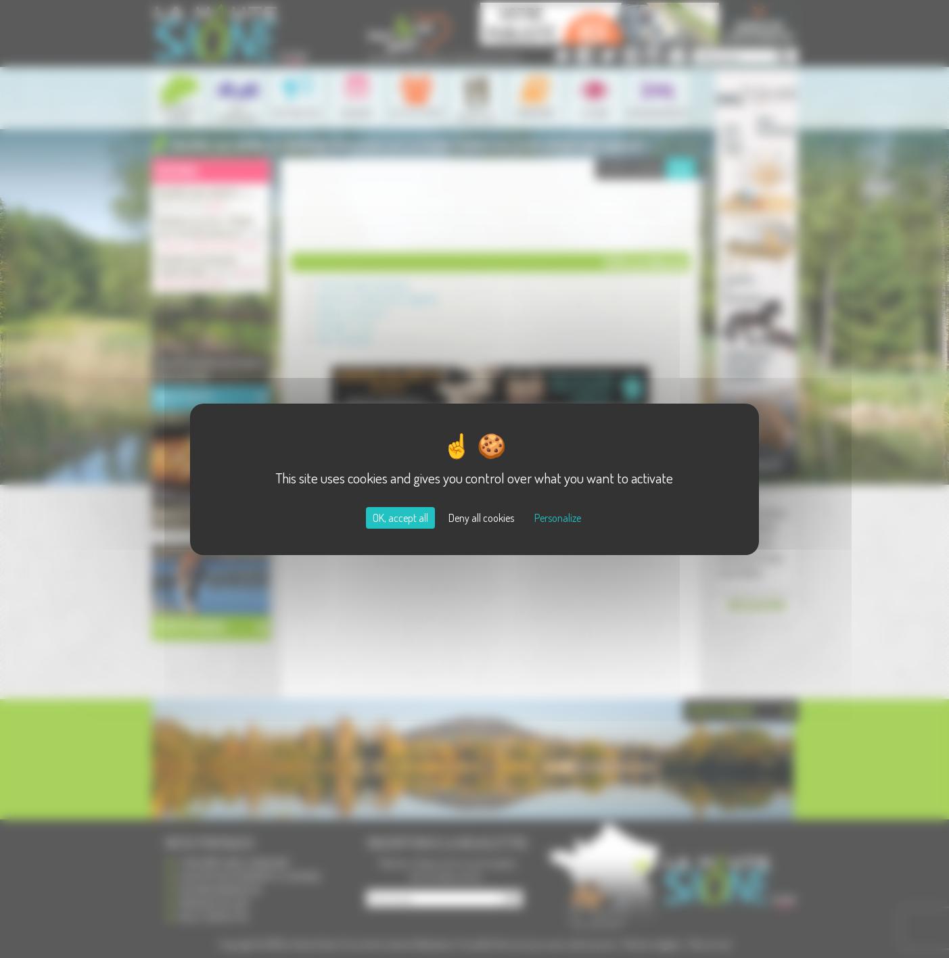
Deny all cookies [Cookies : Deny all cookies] (481, 518)
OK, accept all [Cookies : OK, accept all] (400, 518)
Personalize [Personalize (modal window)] (557, 518)
